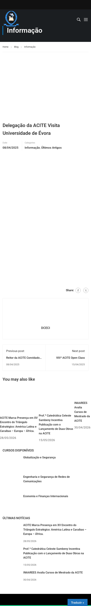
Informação (30, 47)
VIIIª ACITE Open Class (70, 357)
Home (5, 47)
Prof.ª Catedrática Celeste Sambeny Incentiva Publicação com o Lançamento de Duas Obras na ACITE (56, 424)
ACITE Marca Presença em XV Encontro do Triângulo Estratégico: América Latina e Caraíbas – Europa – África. (54, 529)
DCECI (45, 328)
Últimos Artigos (51, 147)
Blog (16, 47)
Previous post (15, 351)
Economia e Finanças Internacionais (45, 496)
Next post (78, 351)
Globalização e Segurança (39, 457)
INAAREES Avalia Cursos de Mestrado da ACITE (82, 411)
